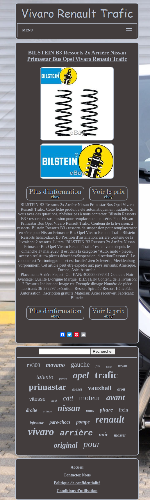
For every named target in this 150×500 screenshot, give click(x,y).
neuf (54, 400)
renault (109, 419)
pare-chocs (59, 422)
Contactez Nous (77, 475)
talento (44, 376)
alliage (47, 411)
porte (63, 378)
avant (115, 397)
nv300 (33, 365)
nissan (69, 408)
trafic (106, 375)
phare (106, 410)
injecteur (37, 422)
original (66, 445)
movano (55, 365)
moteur (90, 397)
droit (121, 389)
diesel (77, 389)
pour (92, 444)
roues (90, 411)
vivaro (41, 431)
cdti (68, 398)
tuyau (122, 366)
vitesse (37, 399)
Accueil (77, 467)
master (120, 435)
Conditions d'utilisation (77, 491)
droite (31, 410)
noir (103, 434)
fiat (97, 366)
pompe (83, 422)
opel (81, 375)
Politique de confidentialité (77, 483)
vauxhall (100, 387)
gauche (80, 364)
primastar (47, 386)
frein (123, 410)
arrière (76, 433)
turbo (109, 366)
